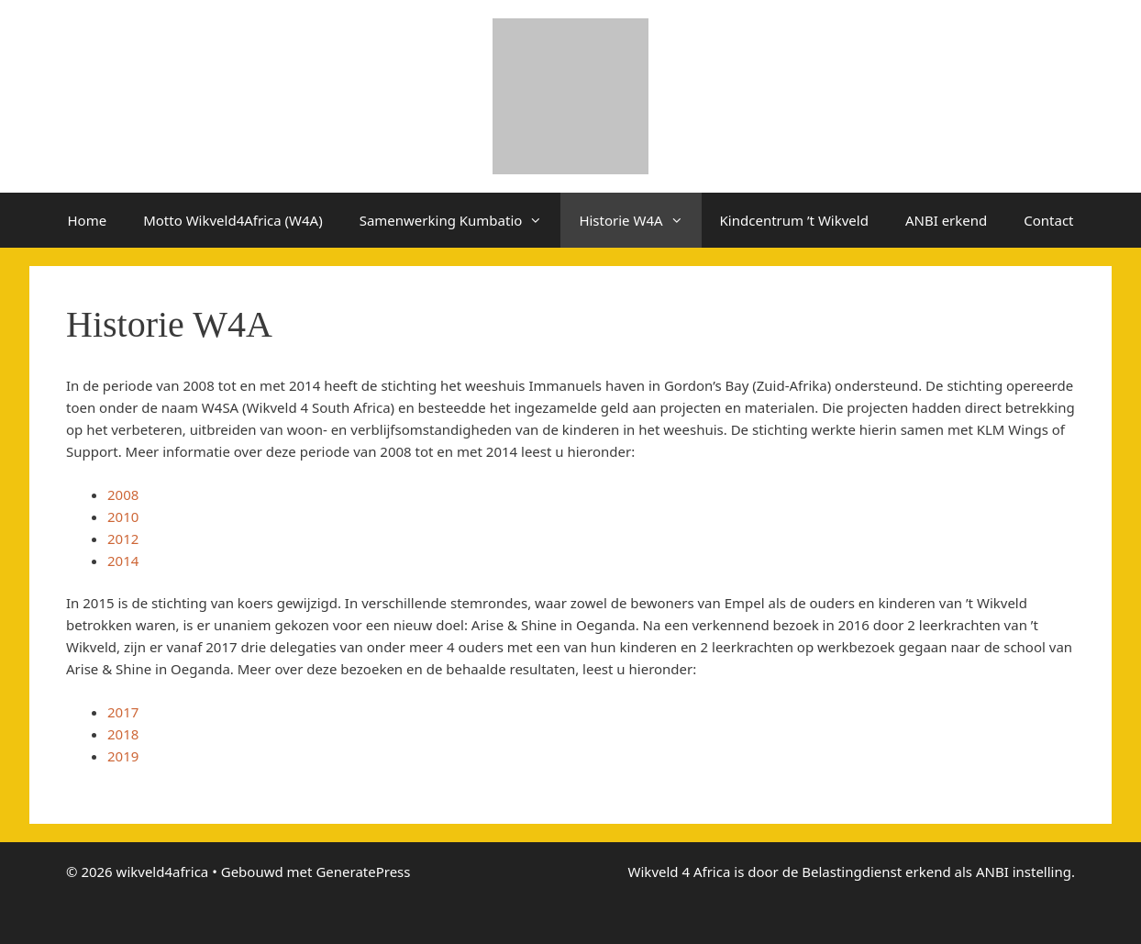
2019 (122, 756)
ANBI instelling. (1025, 871)
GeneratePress (363, 871)
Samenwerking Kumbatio (460, 220)
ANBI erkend (946, 220)
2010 (124, 516)
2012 (122, 538)
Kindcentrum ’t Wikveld (794, 220)
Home (86, 220)
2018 (122, 734)
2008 (122, 494)
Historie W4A (640, 220)
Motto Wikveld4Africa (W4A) (233, 220)
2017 (122, 712)
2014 (122, 560)
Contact (1048, 220)
